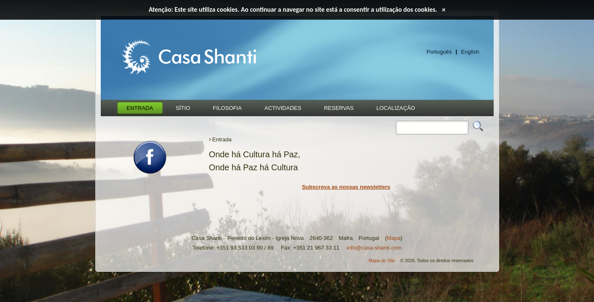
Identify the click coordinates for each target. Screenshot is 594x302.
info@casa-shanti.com (374, 248)
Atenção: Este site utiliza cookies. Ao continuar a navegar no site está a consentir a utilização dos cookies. (293, 9)
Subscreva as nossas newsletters (346, 187)
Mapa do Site (382, 260)
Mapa (393, 238)
